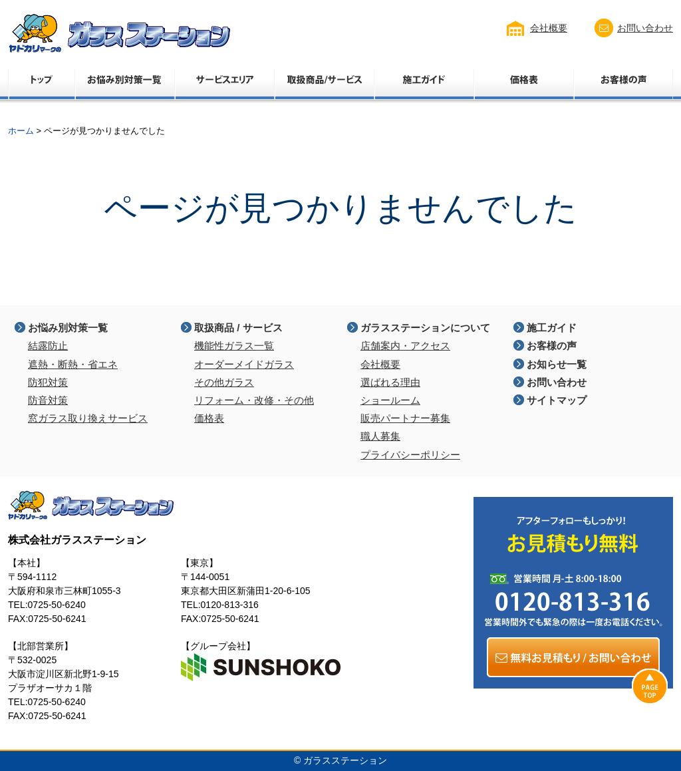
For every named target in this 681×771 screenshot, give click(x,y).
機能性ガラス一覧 (234, 345)
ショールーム (390, 400)
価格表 (209, 418)
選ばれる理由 (390, 382)
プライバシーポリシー (410, 454)
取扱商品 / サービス (238, 327)
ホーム (21, 131)
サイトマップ (557, 400)
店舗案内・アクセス (405, 345)
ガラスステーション (345, 760)
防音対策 (48, 400)
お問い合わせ (645, 28)
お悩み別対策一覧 (68, 327)
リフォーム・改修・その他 (254, 400)
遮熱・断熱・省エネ (73, 364)
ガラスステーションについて (425, 327)
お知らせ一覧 (557, 364)
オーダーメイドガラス (244, 364)
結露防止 (48, 345)
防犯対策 (48, 382)
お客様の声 (552, 345)
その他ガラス (224, 382)
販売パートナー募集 (405, 418)
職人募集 (380, 436)
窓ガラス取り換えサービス (88, 418)
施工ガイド (552, 327)
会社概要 (548, 28)
